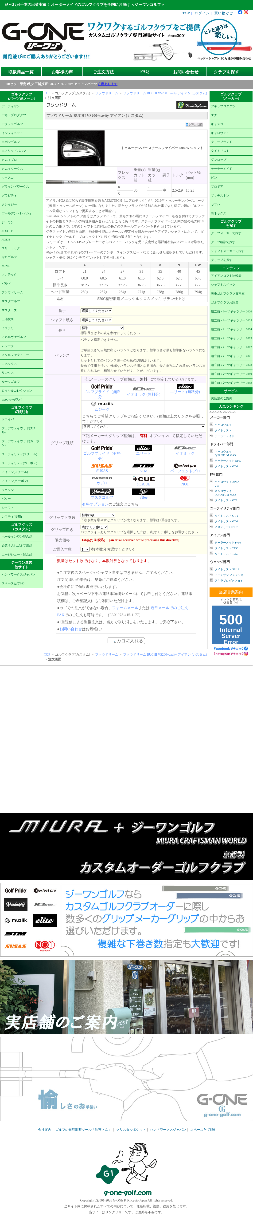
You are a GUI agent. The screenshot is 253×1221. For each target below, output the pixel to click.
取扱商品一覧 (21, 72)
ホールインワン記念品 (17, 536)
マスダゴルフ (11, 301)
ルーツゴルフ (11, 381)
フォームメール (125, 608)
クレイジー (9, 204)
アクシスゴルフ (12, 124)
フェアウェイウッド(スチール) (20, 430)
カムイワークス (12, 168)
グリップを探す (221, 260)
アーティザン (11, 106)
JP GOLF (7, 231)
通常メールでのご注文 (169, 608)
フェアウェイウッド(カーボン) (20, 443)
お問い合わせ (186, 72)
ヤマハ (215, 204)
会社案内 (44, 1129)
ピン (214, 177)
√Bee (144, 497)
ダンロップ (218, 159)
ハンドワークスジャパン (18, 574)
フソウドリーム (12, 292)
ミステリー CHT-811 (227, 527)
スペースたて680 (13, 583)
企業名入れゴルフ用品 (17, 545)
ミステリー (9, 328)
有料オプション (95, 504)
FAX (60, 615)
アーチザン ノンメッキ (229, 575)
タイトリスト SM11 (227, 569)
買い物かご (223, 13)
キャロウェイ (220, 133)
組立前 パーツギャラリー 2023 (231, 338)
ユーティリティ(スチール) (19, 454)
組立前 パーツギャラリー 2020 (231, 365)
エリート (143, 453)
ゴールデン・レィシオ (17, 213)
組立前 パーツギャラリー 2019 (231, 374)
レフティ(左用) (12, 516)
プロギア (217, 186)
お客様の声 (62, 72)
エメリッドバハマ (14, 151)
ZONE (6, 266)
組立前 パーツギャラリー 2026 (231, 311)
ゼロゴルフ (9, 257)
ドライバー (9, 419)
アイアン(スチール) (15, 472)
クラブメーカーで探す (226, 233)
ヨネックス (9, 364)
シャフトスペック (223, 284)
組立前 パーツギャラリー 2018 (231, 383)
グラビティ (9, 195)
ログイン (202, 13)
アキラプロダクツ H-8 (228, 580)
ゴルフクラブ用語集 (224, 302)
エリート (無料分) (185, 392)
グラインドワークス (15, 186)
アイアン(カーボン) (15, 481)
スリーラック (11, 248)
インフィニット (12, 133)
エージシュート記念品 (17, 554)
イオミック (185, 453)
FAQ (144, 71)
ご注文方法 (103, 72)
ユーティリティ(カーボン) (19, 463)
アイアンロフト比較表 (226, 275)
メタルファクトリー (15, 355)
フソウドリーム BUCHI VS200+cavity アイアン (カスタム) (165, 93)
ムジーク (8, 346)
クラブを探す (226, 72)
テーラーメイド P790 (228, 542)
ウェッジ (8, 490)
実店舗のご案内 (221, 398)
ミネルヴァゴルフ (14, 337)
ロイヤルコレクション (17, 390)
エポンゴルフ (11, 142)
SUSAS (102, 471)
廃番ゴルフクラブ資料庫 (228, 293)
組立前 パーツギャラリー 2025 (231, 320)
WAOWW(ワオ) (12, 399)
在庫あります (107, 84)
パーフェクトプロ (185, 471)
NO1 (185, 484)
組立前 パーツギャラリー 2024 (231, 329)
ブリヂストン (220, 195)
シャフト (8, 507)
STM (144, 471)
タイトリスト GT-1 (226, 466)
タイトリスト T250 (226, 553)
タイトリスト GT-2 (226, 515)
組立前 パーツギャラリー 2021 (231, 356)
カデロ (102, 483)
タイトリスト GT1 (226, 500)
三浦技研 (8, 319)
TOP (186, 13)
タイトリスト (220, 151)
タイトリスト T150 (226, 548)
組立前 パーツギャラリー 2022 (231, 347)
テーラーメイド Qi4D (228, 460)
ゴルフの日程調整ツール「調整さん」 (83, 1129)
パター (6, 498)
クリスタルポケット (131, 1129)
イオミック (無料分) (143, 394)
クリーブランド (221, 142)
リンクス (8, 372)
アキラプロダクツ (14, 115)
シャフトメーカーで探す (228, 251)
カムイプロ (9, 159)
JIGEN (6, 239)
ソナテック (9, 274)
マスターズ (9, 310)
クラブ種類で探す (223, 242)
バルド (6, 283)
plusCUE (144, 484)
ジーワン (8, 222)
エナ (214, 115)
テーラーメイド (221, 168)
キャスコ (8, 177)
